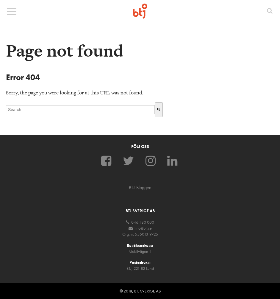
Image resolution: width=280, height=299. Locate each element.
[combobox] (80, 109)
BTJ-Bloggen (140, 187)
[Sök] (158, 109)
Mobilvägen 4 (140, 251)
